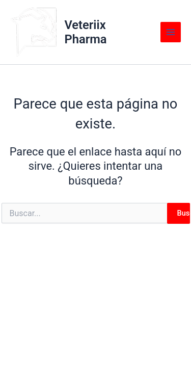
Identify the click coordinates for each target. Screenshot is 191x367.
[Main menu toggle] (170, 32)
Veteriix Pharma (85, 32)
